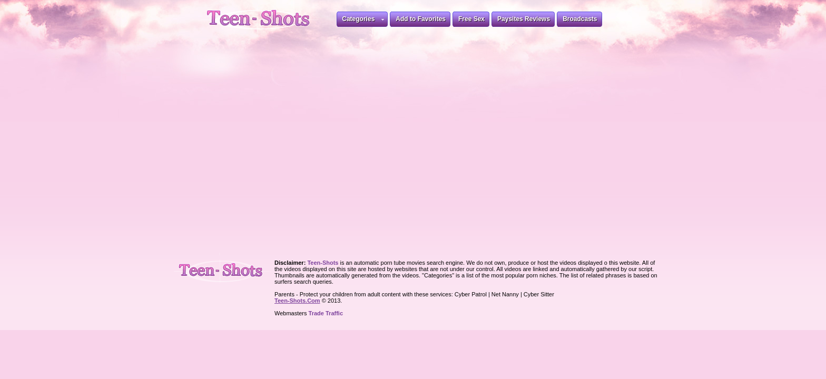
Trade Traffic (326, 313)
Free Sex (471, 19)
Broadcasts (580, 19)
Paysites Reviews (523, 19)
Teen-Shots (225, 269)
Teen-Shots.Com (297, 300)
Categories (363, 20)
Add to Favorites (421, 19)
